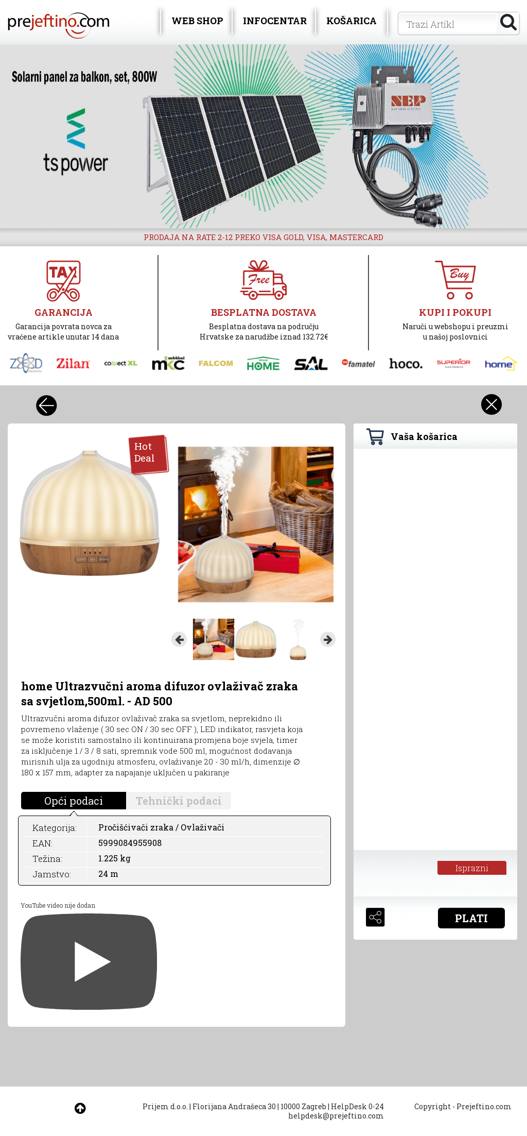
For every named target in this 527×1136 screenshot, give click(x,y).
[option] (263, 136)
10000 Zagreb (303, 1106)
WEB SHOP (197, 20)
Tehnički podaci (179, 800)
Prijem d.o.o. (165, 1106)
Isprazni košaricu (471, 868)
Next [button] (328, 639)
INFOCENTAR (275, 20)
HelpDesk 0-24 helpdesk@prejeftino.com (336, 1111)
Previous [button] (179, 639)
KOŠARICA (351, 20)
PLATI (471, 918)
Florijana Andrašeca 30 (234, 1106)
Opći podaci (73, 800)
